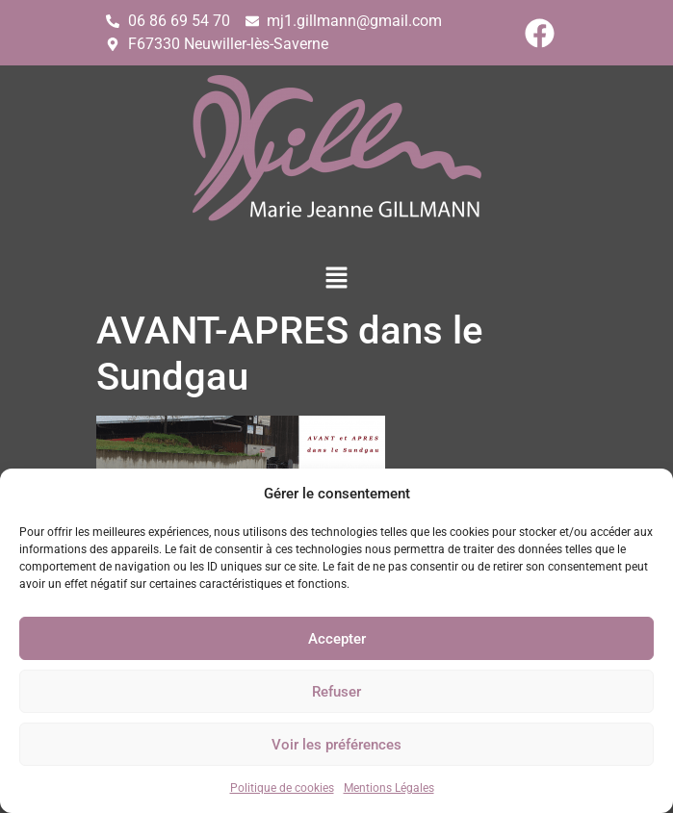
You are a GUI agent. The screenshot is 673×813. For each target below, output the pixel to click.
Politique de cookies (282, 788)
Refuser (336, 691)
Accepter (337, 639)
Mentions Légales (389, 788)
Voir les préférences (336, 744)
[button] (336, 279)
